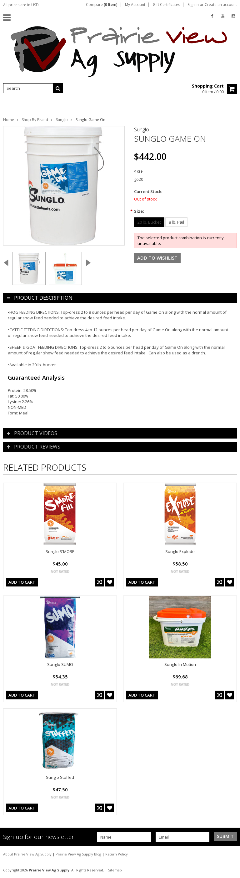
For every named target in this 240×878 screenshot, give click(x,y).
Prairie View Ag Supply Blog (79, 854)
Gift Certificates (166, 5)
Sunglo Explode (180, 551)
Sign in (193, 5)
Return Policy (116, 854)
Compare (102, 5)
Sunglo (62, 119)
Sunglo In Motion (180, 664)
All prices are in (21, 5)
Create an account (221, 5)
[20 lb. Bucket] (149, 222)
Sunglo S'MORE (60, 551)
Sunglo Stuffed (60, 777)
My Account (135, 5)
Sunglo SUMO (60, 664)
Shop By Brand (35, 119)
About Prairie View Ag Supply (27, 854)
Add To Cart (21, 582)
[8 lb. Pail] (176, 222)
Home (8, 119)
